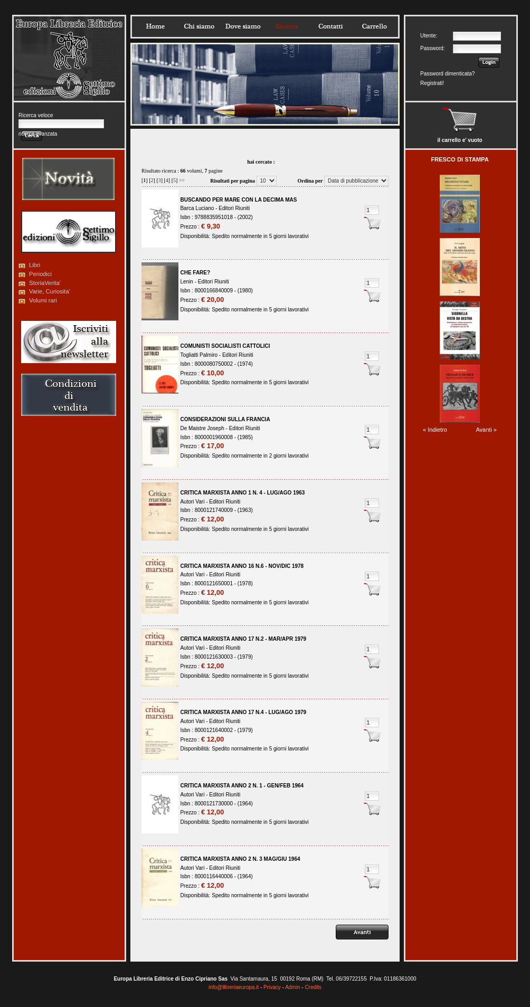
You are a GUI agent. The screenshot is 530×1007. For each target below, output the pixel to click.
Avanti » (486, 429)
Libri (34, 265)
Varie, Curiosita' (49, 291)
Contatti (330, 26)
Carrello (374, 26)
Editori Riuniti (234, 208)
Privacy (272, 987)
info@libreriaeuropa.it (234, 987)
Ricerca (286, 26)
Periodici (40, 274)
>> (182, 180)
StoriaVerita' (45, 283)
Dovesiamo (242, 26)
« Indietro (435, 429)
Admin (292, 987)
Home (155, 26)
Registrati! (432, 83)
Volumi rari (43, 300)
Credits (313, 987)
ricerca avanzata (37, 134)
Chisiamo (199, 26)
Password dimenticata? (447, 74)
